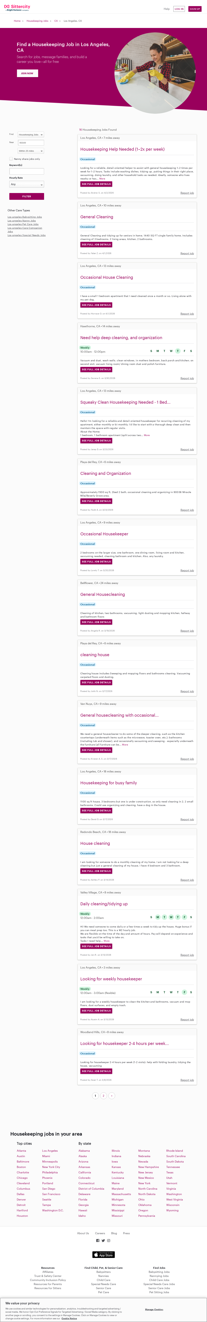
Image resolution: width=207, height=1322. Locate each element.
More (102, 178)
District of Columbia (91, 1188)
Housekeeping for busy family (108, 782)
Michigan (118, 1199)
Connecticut (86, 1183)
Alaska (82, 1156)
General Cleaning (96, 216)
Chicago (22, 1177)
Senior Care (103, 1288)
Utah (169, 1177)
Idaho (82, 1215)
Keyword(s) (15, 165)
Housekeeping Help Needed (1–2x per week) (122, 149)
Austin (21, 1156)
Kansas (116, 1166)
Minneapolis (50, 1161)
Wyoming (172, 1210)
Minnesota (118, 1204)
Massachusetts (121, 1194)
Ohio (141, 1199)
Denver (21, 1199)
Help (167, 8)
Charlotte (23, 1172)
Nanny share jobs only (27, 158)
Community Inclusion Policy (48, 1279)
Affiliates (47, 1271)
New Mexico (146, 1177)
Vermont (171, 1183)
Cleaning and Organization (105, 473)
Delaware (84, 1194)
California (84, 1172)
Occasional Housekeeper (104, 533)
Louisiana (118, 1177)
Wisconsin (173, 1204)
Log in (179, 8)
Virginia (171, 1188)
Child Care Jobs (159, 1279)
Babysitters (103, 1271)
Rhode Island (174, 1150)
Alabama (84, 1150)
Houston (22, 1215)
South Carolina (176, 1156)
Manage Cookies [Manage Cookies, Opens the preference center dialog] (154, 1309)
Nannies (103, 1275)
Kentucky (118, 1172)
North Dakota (146, 1194)
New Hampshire (148, 1166)
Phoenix (47, 1177)
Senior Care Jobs (159, 1288)
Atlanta (21, 1150)
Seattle (46, 1199)
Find (11, 134)
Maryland (118, 1188)
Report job (187, 192)
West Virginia (174, 1199)
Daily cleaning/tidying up (104, 903)
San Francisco (51, 1194)
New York (144, 1183)
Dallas (20, 1194)
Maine (116, 1183)
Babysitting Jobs (159, 1271)
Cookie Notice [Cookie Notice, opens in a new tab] (69, 1318)
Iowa (115, 1161)
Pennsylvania (146, 1215)
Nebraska (144, 1156)
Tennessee (173, 1166)
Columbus (23, 1188)
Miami (46, 1156)
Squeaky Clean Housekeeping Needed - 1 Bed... (125, 402)
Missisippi (118, 1210)
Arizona (83, 1161)
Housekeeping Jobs (37, 20)
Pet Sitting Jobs (159, 1292)
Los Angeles (50, 1150)
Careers (100, 1233)
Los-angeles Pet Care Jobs (23, 224)
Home (17, 20)
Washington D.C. (53, 1210)
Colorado (84, 1177)
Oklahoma (145, 1204)
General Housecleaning (102, 594)
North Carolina (147, 1188)
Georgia (83, 1204)
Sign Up (195, 8)
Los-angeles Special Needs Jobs (27, 235)
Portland (47, 1183)
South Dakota (175, 1161)
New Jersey (145, 1172)
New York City (51, 1166)
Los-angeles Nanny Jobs (22, 220)
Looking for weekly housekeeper (111, 978)
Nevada (143, 1161)
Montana (144, 1150)
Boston (21, 1166)
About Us (83, 1233)
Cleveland (23, 1183)
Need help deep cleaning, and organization (121, 337)
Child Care (103, 1279)
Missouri (117, 1215)
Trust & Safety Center (48, 1275)
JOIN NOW (27, 73)
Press (126, 1233)
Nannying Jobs (159, 1275)
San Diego (48, 1188)
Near (11, 142)
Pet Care (103, 1292)
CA (56, 20)
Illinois (116, 1150)
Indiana (116, 1156)
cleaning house (94, 654)
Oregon (143, 1210)
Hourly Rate (16, 177)
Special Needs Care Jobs (159, 1284)
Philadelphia (50, 1172)
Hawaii (82, 1210)
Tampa (46, 1204)
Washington (174, 1194)
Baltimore (23, 1161)
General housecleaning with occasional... (119, 715)
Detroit (21, 1204)
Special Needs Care (103, 1284)
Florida (82, 1199)
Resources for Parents (48, 1284)
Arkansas (84, 1166)
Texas (169, 1172)
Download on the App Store (103, 1254)
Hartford (22, 1210)
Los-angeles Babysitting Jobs (25, 216)
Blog (114, 1233)
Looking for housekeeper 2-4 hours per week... (124, 1043)
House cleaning (95, 843)
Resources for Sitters (47, 1288)
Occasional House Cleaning (106, 277)
